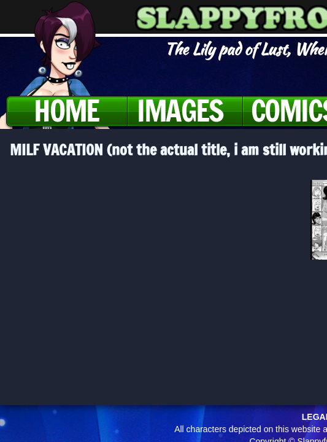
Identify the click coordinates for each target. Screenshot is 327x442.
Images (180, 110)
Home (66, 110)
